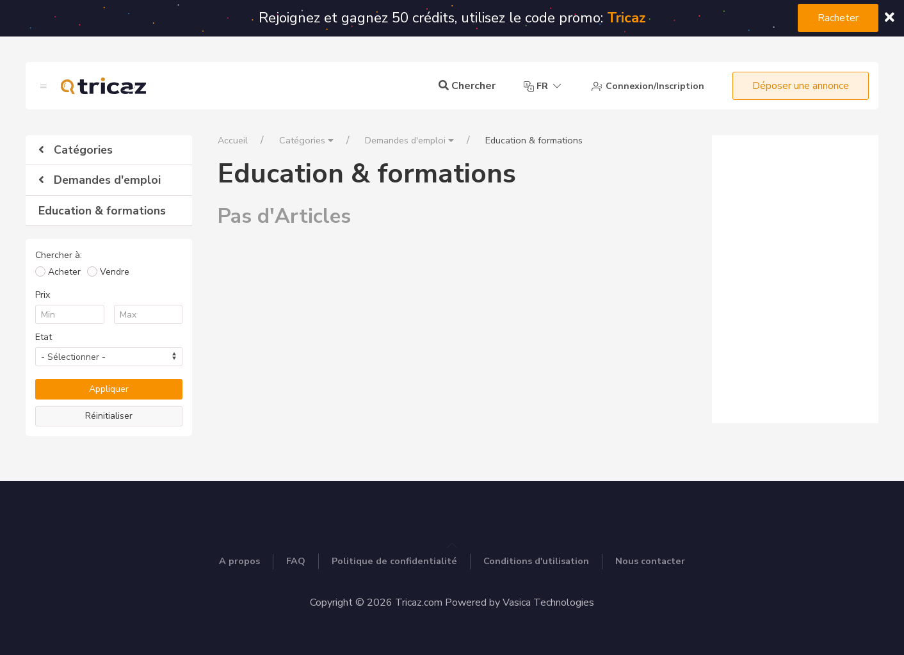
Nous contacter (650, 560)
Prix (42, 295)
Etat (43, 337)
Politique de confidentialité (394, 560)
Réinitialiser (109, 416)
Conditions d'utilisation (536, 560)
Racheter (838, 18)
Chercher (467, 86)
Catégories (75, 150)
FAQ (295, 560)
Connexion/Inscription (648, 86)
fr (543, 86)
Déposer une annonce (800, 86)
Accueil (233, 140)
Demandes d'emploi (99, 180)
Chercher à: (58, 255)
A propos (239, 560)
